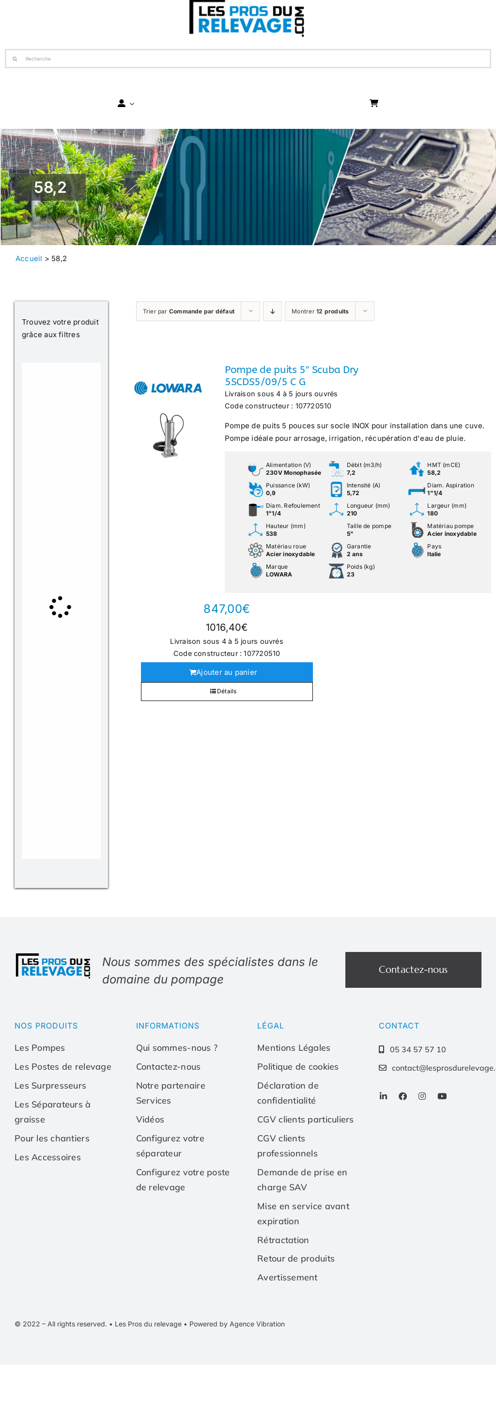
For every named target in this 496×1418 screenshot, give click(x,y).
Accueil (29, 258)
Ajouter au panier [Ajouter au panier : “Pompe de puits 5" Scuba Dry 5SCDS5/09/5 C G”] (226, 672)
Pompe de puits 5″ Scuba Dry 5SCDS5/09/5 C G (291, 376)
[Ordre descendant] (272, 311)
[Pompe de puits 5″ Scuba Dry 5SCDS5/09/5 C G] (168, 412)
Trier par (189, 311)
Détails (227, 691)
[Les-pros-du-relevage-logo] (54, 955)
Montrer (320, 311)
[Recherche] (248, 58)
